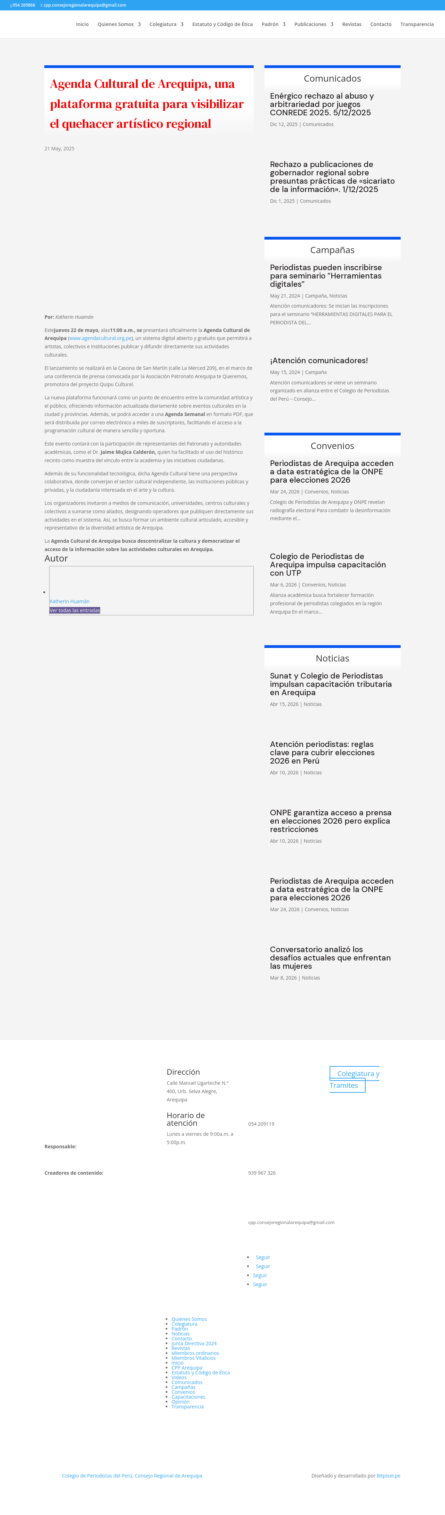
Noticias (338, 295)
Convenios (316, 491)
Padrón (270, 24)
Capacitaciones (189, 1396)
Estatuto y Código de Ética (222, 24)
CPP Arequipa (187, 1367)
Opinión (181, 1401)
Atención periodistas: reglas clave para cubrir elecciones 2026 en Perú (322, 752)
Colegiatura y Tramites (354, 1079)
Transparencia (417, 24)
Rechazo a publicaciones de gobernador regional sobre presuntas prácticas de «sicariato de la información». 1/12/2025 (332, 176)
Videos (179, 1377)
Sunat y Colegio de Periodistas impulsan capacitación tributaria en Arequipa (331, 684)
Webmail (351, 1104)
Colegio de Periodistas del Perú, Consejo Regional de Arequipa (131, 1475)
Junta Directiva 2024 (194, 1343)
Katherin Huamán (69, 601)
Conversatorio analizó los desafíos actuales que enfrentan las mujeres (330, 957)
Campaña (315, 295)
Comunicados (318, 124)
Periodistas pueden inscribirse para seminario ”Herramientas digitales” (326, 275)
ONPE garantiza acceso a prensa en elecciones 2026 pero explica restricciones (331, 820)
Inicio (82, 24)
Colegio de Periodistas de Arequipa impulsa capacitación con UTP (328, 564)
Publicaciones (310, 24)
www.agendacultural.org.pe (100, 338)
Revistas (351, 24)
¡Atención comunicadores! (319, 360)
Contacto (381, 24)
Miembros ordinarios (195, 1353)
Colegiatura (163, 24)
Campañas (183, 1387)
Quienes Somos (116, 24)
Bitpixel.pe (389, 1475)
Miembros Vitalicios (194, 1358)
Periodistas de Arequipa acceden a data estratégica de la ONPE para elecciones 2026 (332, 471)
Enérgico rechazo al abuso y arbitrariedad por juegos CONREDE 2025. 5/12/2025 (322, 104)
